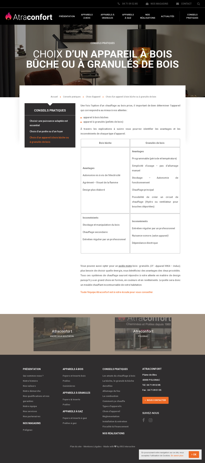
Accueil (54, 97)
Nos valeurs (29, 386)
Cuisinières (69, 386)
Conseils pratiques (192, 16)
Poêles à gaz (70, 423)
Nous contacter (156, 400)
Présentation (67, 16)
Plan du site (76, 446)
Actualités (167, 16)
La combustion (110, 396)
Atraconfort (28, 16)
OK (194, 454)
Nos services (30, 411)
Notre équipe (30, 406)
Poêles (66, 380)
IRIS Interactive (127, 446)
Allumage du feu (111, 391)
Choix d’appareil (93, 97)
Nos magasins (32, 423)
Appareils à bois (87, 16)
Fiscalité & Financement (115, 426)
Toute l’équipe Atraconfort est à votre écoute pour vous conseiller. (116, 292)
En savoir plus (177, 456)
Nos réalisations (147, 16)
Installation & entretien (114, 421)
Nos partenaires (31, 416)
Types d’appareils (111, 406)
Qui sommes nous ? (33, 375)
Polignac (28, 429)
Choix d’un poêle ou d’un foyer (46, 131)
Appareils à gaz (128, 16)
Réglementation (110, 416)
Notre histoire (30, 380)
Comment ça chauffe (113, 401)
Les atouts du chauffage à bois (118, 375)
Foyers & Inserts (71, 399)
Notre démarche (32, 391)
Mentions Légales (92, 446)
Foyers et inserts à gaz (75, 418)
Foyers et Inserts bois (74, 375)
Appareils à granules (107, 16)
